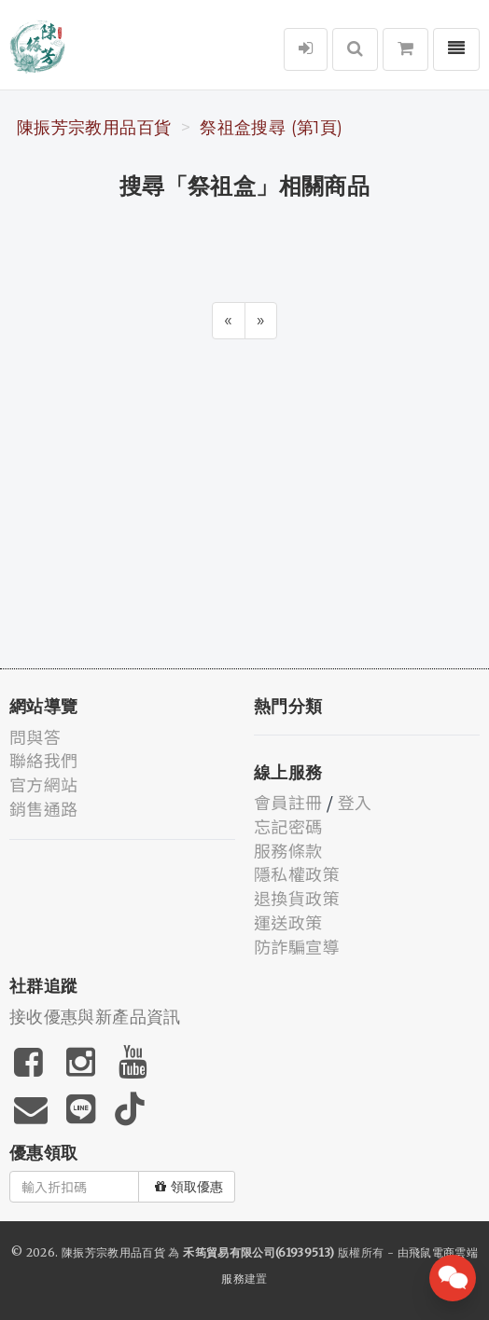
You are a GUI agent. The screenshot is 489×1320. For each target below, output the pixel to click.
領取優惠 (189, 1186)
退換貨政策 (297, 898)
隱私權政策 (297, 873)
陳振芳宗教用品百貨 (94, 127)
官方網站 (43, 784)
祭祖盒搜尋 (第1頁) (271, 127)
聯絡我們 (43, 760)
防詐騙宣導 (297, 946)
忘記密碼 (288, 826)
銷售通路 (43, 808)
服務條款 (288, 850)
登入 (355, 802)
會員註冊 (288, 802)
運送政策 (288, 922)
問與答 (35, 736)
